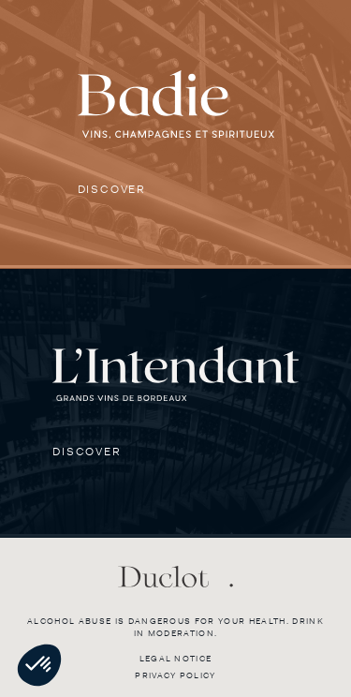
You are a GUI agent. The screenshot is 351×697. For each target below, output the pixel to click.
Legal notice (175, 658)
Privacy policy (175, 675)
